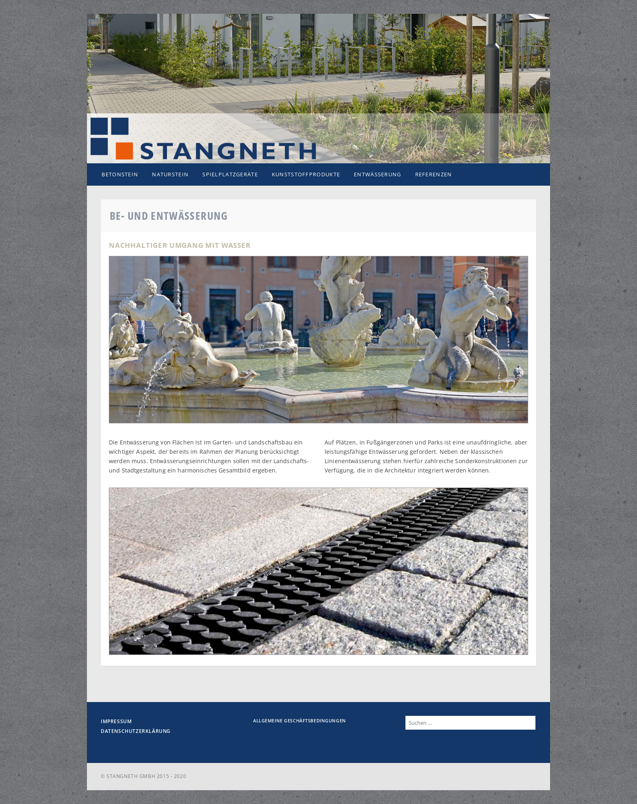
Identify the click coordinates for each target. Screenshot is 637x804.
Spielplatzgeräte (230, 174)
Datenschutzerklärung (136, 731)
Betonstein (120, 174)
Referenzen (433, 174)
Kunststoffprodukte (306, 174)
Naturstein (170, 174)
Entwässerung (377, 174)
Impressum (116, 721)
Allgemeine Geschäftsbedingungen (299, 720)
